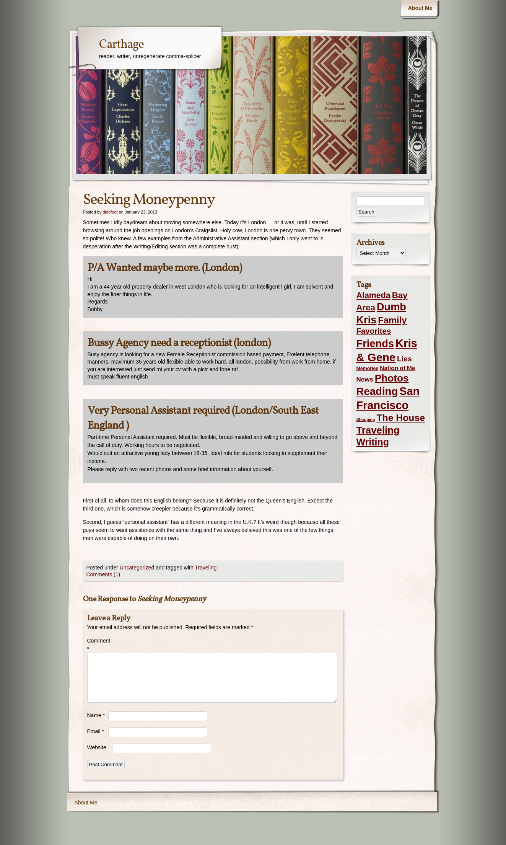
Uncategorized (137, 567)
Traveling (205, 567)
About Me (420, 8)
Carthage (121, 44)
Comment (97, 645)
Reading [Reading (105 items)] (377, 391)
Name (96, 715)
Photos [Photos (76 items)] (392, 378)
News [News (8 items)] (364, 379)
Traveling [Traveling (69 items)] (378, 430)
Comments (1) (103, 574)
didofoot (110, 212)
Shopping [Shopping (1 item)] (365, 419)
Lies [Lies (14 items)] (404, 359)
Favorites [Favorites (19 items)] (373, 331)
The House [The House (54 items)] (401, 418)
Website (96, 747)
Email (95, 731)
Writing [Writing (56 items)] (372, 442)
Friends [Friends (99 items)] (375, 343)
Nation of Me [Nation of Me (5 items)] (397, 368)
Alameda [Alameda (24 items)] (373, 295)
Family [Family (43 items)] (392, 320)
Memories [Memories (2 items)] (367, 368)
